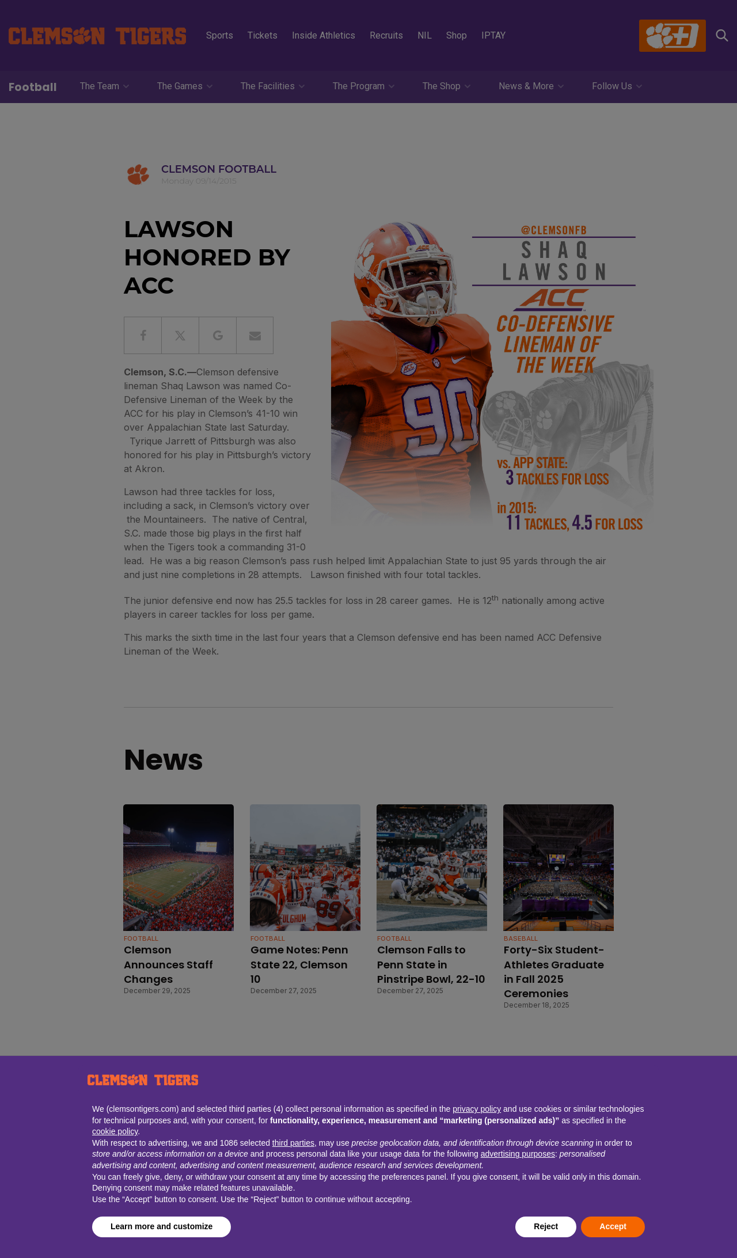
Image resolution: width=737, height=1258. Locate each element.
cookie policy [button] (115, 1131)
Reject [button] (546, 1226)
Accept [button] (612, 1226)
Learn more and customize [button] (161, 1226)
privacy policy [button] (477, 1108)
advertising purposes (518, 1153)
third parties (293, 1142)
